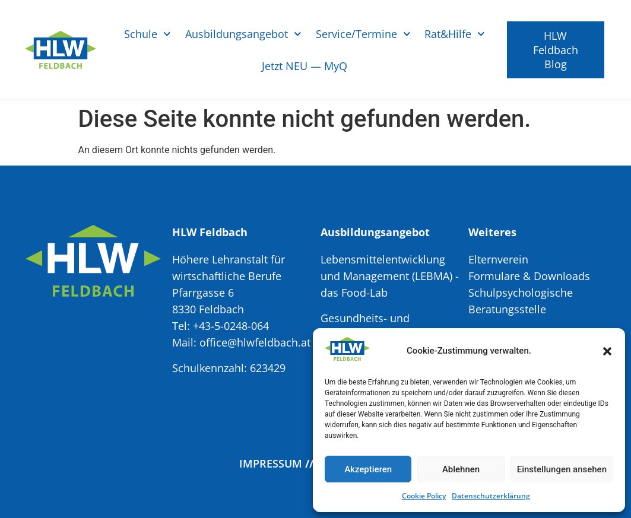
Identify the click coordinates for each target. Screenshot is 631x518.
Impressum (270, 463)
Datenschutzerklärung (491, 496)
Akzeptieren (368, 469)
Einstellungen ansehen (562, 469)
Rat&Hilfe (454, 34)
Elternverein (498, 259)
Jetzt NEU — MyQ (304, 66)
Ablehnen (461, 469)
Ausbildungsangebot (243, 34)
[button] (607, 351)
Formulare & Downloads (529, 276)
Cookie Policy (424, 496)
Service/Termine (363, 34)
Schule (147, 34)
